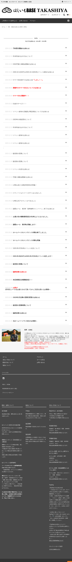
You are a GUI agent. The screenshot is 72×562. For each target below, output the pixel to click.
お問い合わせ (23, 20)
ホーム (3, 27)
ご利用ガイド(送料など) (9, 20)
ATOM (7, 384)
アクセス (33, 20)
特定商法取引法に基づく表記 (10, 386)
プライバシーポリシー (8, 389)
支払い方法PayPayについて (56, 536)
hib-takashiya (4, 558)
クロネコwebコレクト (54, 545)
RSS (3, 384)
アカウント (66, 1)
